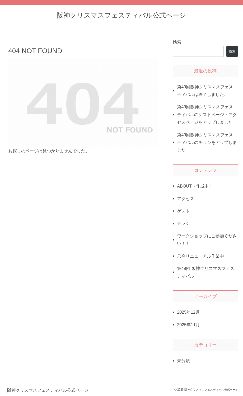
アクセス (185, 198)
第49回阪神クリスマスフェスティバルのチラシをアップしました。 (207, 142)
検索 (177, 42)
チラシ (183, 223)
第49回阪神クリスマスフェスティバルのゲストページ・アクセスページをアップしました (207, 114)
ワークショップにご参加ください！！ (207, 240)
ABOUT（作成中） (195, 186)
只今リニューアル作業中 (200, 256)
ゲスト (183, 211)
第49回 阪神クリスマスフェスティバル (205, 272)
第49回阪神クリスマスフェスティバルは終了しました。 (205, 91)
